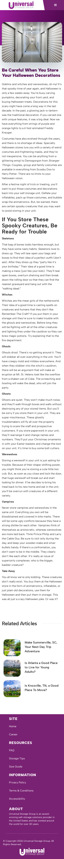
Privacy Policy (17, 782)
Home (12, 726)
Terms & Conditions (21, 790)
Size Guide (15, 766)
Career (13, 734)
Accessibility (17, 798)
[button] (55, 5)
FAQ (11, 750)
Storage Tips (17, 758)
